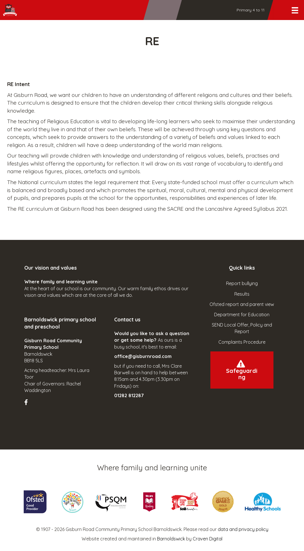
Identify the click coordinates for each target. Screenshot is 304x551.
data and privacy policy (243, 529)
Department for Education (241, 314)
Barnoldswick (171, 539)
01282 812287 (129, 395)
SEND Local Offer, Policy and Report (242, 328)
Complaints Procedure (241, 342)
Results (241, 294)
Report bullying (242, 283)
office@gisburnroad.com (143, 356)
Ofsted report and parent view (242, 304)
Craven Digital (207, 539)
